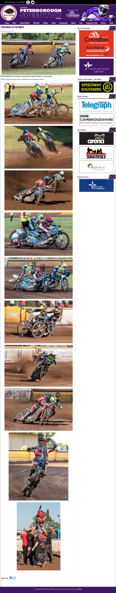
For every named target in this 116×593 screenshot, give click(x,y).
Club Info (36, 23)
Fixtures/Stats (25, 23)
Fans (80, 23)
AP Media (79, 589)
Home (7, 23)
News (14, 23)
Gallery (45, 23)
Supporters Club (91, 23)
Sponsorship (63, 23)
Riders (73, 23)
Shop (111, 23)
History (103, 23)
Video (54, 23)
